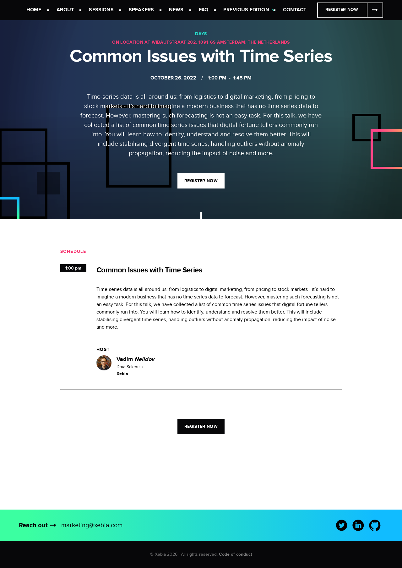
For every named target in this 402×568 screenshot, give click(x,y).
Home (33, 10)
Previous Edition (246, 10)
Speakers (141, 10)
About (65, 10)
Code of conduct (235, 554)
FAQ (203, 10)
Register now (201, 180)
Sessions (101, 10)
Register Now (341, 9)
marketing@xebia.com (91, 525)
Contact (294, 10)
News (176, 10)
